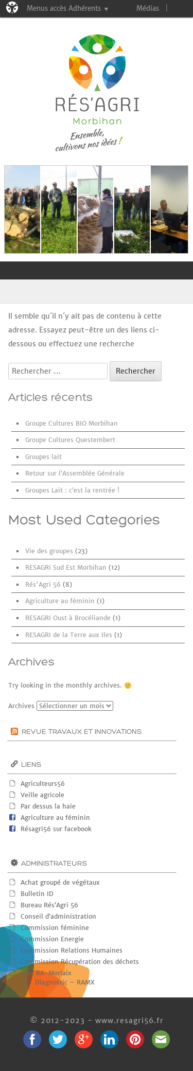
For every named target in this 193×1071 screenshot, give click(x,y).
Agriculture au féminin (60, 601)
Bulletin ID (37, 894)
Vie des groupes (49, 551)
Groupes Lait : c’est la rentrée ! (72, 490)
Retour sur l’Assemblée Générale (75, 473)
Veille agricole (42, 795)
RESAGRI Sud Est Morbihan (66, 567)
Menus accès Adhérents (64, 8)
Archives (21, 706)
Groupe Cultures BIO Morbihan (71, 423)
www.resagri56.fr (129, 1020)
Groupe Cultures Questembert (70, 440)
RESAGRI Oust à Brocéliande (68, 618)
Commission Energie (52, 939)
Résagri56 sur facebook (56, 829)
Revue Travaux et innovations (82, 732)
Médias (147, 8)
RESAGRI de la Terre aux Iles (68, 635)
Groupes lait (43, 457)
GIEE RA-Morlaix (46, 973)
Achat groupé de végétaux (60, 882)
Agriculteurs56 (43, 783)
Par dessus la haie (48, 806)
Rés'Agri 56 (43, 584)
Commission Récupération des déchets (80, 961)
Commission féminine (55, 928)
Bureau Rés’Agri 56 (49, 905)
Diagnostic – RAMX (65, 982)
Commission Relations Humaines (71, 950)
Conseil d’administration (58, 916)
